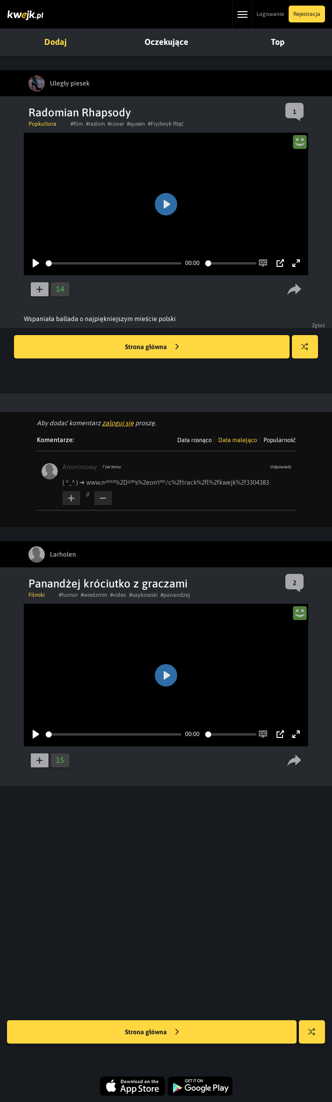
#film (76, 124)
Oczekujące (166, 42)
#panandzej (175, 595)
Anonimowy (79, 467)
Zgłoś (318, 325)
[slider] (113, 263)
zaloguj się (118, 423)
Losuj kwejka (308, 351)
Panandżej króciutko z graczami (107, 583)
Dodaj (55, 42)
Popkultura (42, 124)
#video (118, 595)
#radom (95, 124)
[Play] (35, 263)
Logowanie (270, 14)
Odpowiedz (280, 467)
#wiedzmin (94, 595)
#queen (136, 124)
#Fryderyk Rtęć (166, 124)
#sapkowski (143, 595)
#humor (68, 595)
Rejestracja (306, 14)
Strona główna (152, 347)
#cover (116, 124)
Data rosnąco (194, 440)
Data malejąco (237, 440)
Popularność (279, 440)
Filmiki (36, 595)
